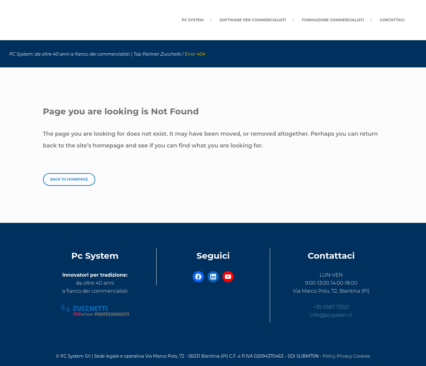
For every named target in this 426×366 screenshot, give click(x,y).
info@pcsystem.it (331, 315)
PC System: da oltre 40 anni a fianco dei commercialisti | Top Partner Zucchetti (95, 54)
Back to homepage (69, 179)
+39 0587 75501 (331, 307)
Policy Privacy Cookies (346, 356)
